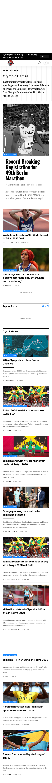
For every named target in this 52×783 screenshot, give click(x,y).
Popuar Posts (10, 306)
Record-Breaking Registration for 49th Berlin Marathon (23, 169)
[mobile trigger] (5, 63)
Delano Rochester (12, 243)
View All (45, 306)
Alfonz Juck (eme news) (16, 185)
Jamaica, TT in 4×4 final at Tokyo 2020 (25, 659)
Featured (8, 231)
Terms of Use (17, 58)
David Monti (9, 380)
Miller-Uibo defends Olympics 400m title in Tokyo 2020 (24, 611)
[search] (39, 63)
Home (5, 70)
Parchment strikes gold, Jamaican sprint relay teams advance (23, 708)
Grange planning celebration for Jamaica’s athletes (21, 512)
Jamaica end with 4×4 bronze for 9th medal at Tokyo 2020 (24, 462)
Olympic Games (10, 154)
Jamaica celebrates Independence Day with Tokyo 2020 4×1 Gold (25, 563)
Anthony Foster (11, 532)
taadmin (8, 285)
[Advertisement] (26, 26)
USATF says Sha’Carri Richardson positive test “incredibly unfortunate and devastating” (24, 278)
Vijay (6, 677)
